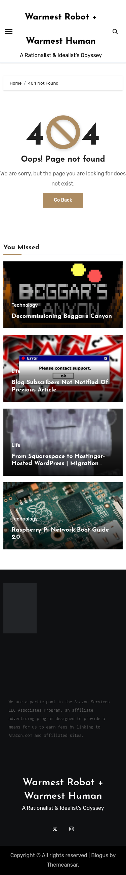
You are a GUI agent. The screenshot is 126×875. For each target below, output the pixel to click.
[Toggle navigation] (8, 32)
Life (16, 371)
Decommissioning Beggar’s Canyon (62, 316)
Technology (25, 305)
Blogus (99, 855)
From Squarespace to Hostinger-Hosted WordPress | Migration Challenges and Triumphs (58, 463)
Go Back (63, 200)
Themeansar (62, 865)
